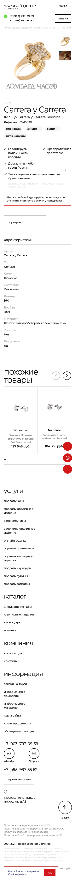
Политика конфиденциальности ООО (27, 825)
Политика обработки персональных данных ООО (34, 828)
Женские (10, 278)
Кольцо (9, 266)
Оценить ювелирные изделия (18, 558)
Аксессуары (12, 622)
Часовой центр (14, 653)
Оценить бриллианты (19, 548)
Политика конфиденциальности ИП (26, 832)
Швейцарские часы (18, 607)
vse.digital (65, 868)
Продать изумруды (17, 568)
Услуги (13, 491)
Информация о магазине (14, 705)
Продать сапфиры (17, 584)
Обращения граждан (19, 731)
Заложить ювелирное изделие (19, 530)
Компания (18, 643)
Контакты (10, 661)
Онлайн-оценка (15, 540)
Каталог (15, 596)
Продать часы (14, 501)
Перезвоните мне (19, 779)
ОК (50, 872)
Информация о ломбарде (14, 694)
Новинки (10, 630)
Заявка (63, 18)
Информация (21, 674)
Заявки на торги (15, 684)
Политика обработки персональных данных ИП (33, 835)
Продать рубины (16, 576)
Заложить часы (15, 521)
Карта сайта (12, 715)
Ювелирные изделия (19, 614)
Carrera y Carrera (15, 255)
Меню (63, 6)
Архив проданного (17, 723)
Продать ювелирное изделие (18, 511)
